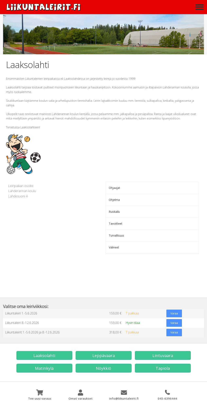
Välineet (114, 247)
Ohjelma (114, 200)
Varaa (174, 313)
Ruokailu (114, 212)
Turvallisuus (116, 235)
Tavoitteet (115, 223)
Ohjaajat (114, 188)
